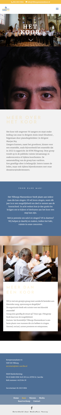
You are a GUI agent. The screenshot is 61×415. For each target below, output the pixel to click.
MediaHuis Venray (39, 412)
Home (16, 398)
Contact (36, 401)
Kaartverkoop (24, 401)
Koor (24, 398)
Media (42, 398)
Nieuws (32, 398)
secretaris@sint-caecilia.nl (16, 366)
